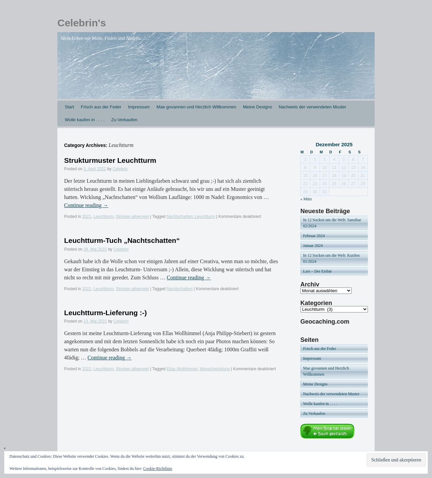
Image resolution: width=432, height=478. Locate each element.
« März (306, 199)
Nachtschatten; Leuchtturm (191, 216)
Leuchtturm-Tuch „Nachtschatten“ (122, 240)
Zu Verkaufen (124, 119)
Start (69, 106)
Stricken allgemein (132, 216)
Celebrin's (81, 22)
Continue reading (86, 205)
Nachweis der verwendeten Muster (312, 106)
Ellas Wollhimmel (182, 369)
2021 (86, 216)
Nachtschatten (180, 288)
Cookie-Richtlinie (157, 468)
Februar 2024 (314, 235)
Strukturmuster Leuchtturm (110, 160)
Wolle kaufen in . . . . (85, 119)
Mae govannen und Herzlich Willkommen (196, 106)
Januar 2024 (313, 245)
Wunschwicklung (215, 369)
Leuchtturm (103, 216)
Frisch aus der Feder (101, 106)
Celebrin (120, 169)
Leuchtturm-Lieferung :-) (105, 313)
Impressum (139, 106)
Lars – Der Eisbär (317, 271)
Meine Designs (257, 106)
